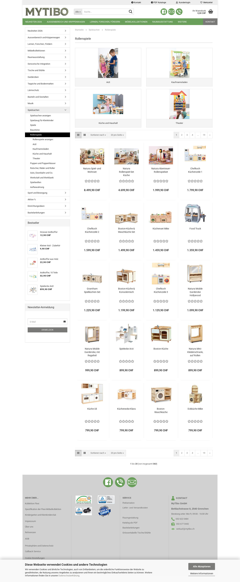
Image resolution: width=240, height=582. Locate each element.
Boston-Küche (161, 355)
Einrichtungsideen (36, 206)
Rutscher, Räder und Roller (42, 168)
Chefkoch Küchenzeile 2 (92, 237)
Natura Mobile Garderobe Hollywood (195, 298)
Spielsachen (33, 110)
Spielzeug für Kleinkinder (42, 120)
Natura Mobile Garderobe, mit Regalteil (92, 358)
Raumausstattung (162, 22)
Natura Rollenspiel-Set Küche (126, 178)
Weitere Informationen (201, 573)
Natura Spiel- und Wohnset (92, 177)
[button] (78, 141)
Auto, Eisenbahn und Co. (41, 173)
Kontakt (136, 2)
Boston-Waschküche (161, 417)
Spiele (33, 125)
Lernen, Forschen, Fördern (105, 22)
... (198, 141)
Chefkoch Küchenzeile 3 (161, 297)
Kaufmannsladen (41, 149)
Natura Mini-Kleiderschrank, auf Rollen (195, 358)
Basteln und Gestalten (38, 97)
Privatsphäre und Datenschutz (39, 552)
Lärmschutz (33, 90)
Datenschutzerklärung (68, 575)
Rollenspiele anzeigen (43, 139)
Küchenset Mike (161, 235)
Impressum (30, 527)
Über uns (29, 533)
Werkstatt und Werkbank (42, 177)
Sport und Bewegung (37, 193)
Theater (36, 158)
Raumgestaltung (130, 524)
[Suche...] (78, 12)
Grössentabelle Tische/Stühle (136, 539)
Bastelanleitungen (36, 212)
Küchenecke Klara (126, 415)
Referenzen (30, 538)
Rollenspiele (36, 134)
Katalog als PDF (130, 529)
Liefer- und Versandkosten (135, 514)
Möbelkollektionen (136, 22)
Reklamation (128, 509)
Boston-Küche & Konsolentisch (126, 297)
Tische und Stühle (36, 70)
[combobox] (98, 141)
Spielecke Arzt (126, 355)
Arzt (34, 144)
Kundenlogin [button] (183, 2)
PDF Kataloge (158, 2)
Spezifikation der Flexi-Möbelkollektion (43, 515)
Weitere (182, 22)
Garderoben (33, 77)
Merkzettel (206, 2)
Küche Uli (92, 415)
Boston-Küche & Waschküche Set (126, 237)
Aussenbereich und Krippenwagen (66, 22)
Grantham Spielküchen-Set (92, 297)
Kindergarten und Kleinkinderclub (40, 521)
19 (204, 141)
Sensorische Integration (39, 64)
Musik (31, 103)
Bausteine (35, 130)
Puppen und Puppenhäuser (43, 163)
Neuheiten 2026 (33, 22)
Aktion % (32, 199)
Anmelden (48, 330)
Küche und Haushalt (42, 154)
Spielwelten (35, 182)
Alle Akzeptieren (201, 566)
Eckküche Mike (195, 415)
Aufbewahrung (37, 187)
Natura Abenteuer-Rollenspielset (160, 177)
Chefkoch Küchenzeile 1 (195, 177)
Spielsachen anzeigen (40, 115)
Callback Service (33, 557)
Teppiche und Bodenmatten (41, 83)
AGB (27, 545)
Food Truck (195, 235)
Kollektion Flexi (32, 510)
